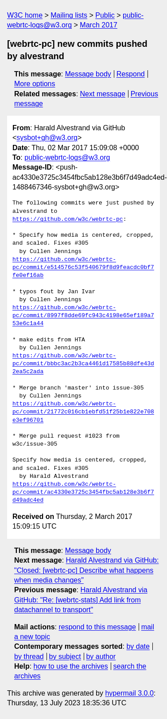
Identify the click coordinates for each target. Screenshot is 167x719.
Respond (131, 74)
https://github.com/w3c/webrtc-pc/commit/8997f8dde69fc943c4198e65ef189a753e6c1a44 (83, 316)
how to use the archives (71, 666)
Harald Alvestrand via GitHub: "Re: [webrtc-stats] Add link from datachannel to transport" (81, 599)
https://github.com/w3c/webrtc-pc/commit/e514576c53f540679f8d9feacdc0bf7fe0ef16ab (83, 268)
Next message (102, 94)
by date (137, 646)
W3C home (25, 15)
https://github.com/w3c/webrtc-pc (67, 219)
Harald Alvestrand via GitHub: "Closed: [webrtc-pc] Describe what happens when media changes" (86, 570)
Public (105, 15)
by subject (65, 656)
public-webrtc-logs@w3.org (67, 157)
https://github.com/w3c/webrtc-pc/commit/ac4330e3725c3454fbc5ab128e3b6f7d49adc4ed (83, 492)
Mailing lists (68, 15)
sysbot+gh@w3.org (47, 137)
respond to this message (97, 627)
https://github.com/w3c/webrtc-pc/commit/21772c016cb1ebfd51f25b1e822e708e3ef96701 (83, 412)
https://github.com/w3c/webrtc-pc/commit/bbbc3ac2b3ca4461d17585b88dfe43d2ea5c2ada (83, 364)
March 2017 (98, 25)
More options (34, 83)
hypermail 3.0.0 (129, 693)
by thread (29, 656)
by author (101, 656)
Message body (88, 74)
